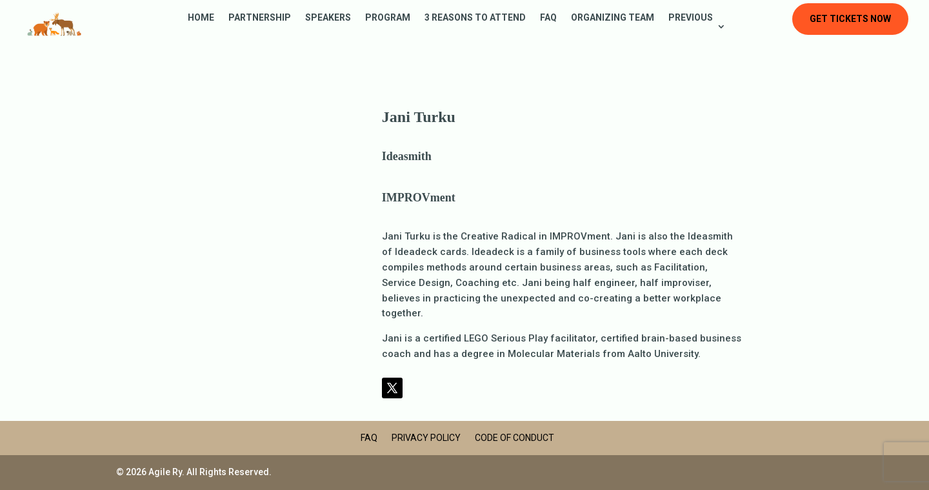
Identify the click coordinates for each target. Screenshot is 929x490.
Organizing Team (612, 18)
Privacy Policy (426, 438)
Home (201, 18)
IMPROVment (418, 197)
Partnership (259, 18)
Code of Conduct (514, 438)
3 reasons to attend (475, 18)
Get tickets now (850, 19)
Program (387, 18)
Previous (690, 18)
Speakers (328, 18)
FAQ (548, 18)
